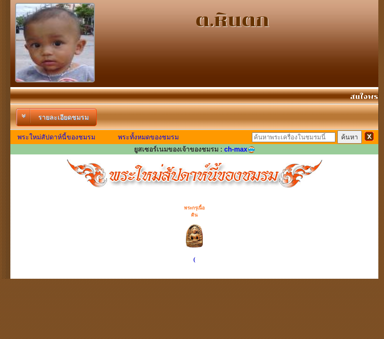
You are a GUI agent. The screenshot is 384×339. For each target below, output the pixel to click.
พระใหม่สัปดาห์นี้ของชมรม (56, 137)
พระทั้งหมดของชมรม (148, 137)
